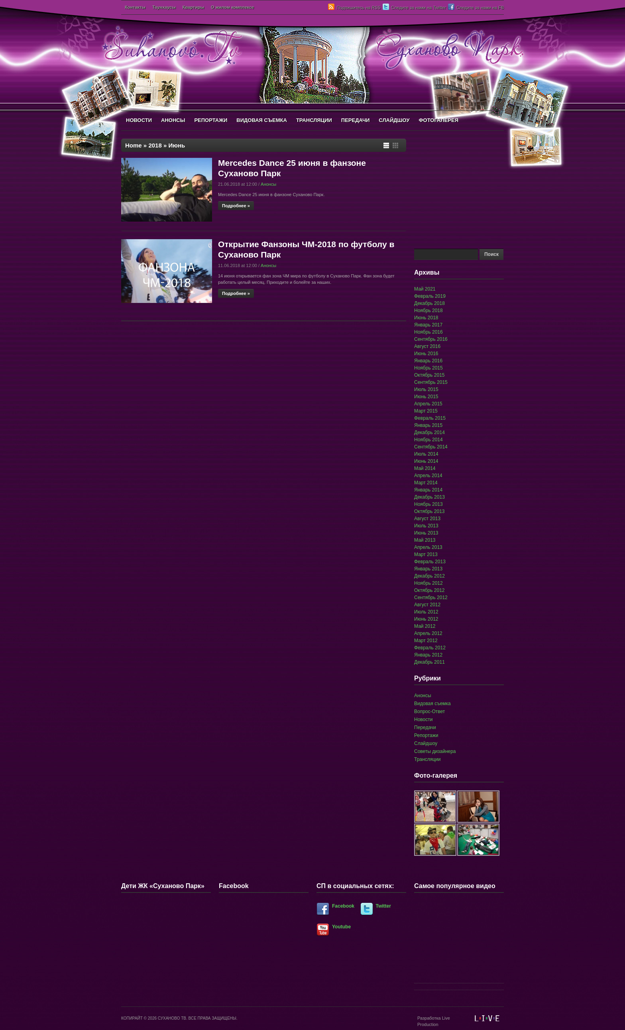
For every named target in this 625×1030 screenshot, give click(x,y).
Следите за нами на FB (480, 7)
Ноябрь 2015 (428, 368)
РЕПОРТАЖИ (210, 120)
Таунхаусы (164, 7)
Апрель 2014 (428, 475)
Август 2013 (427, 518)
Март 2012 (426, 640)
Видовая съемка (432, 703)
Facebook (343, 906)
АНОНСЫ (173, 120)
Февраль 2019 (430, 296)
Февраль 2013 (430, 561)
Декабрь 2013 (429, 497)
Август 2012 (427, 604)
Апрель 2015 (428, 404)
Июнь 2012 (426, 619)
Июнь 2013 (426, 533)
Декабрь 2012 (429, 576)
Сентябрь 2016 (431, 339)
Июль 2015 (426, 389)
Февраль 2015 (430, 418)
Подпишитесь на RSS (358, 7)
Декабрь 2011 (429, 662)
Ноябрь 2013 (428, 504)
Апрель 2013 (428, 547)
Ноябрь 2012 (428, 583)
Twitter (383, 906)
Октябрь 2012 (429, 590)
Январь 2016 (428, 361)
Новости (423, 719)
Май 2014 (425, 468)
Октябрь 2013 (429, 511)
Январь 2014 (428, 490)
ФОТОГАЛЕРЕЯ (438, 120)
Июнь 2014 (426, 461)
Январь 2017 (428, 325)
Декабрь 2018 (429, 303)
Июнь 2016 (426, 353)
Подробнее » (236, 205)
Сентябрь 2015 (431, 382)
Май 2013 (425, 540)
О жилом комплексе (232, 7)
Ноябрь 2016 (428, 332)
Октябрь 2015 (429, 375)
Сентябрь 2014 (431, 447)
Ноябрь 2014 (428, 439)
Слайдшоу (425, 743)
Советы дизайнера (435, 751)
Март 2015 (426, 411)
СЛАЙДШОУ (394, 120)
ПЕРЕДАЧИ (355, 120)
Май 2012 (425, 626)
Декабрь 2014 (429, 432)
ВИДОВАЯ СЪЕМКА (261, 120)
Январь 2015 (428, 425)
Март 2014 (426, 483)
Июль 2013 (426, 526)
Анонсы (268, 184)
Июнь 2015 (426, 396)
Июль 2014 (426, 454)
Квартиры (193, 7)
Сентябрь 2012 (431, 597)
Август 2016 (427, 346)
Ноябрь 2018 (428, 310)
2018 (154, 145)
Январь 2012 (428, 655)
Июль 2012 (426, 612)
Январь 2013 (428, 569)
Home (133, 145)
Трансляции (427, 759)
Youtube (341, 927)
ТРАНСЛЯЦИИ (314, 120)
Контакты (135, 7)
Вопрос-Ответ (429, 711)
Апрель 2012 (428, 633)
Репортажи (426, 735)
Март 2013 (426, 554)
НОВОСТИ (139, 120)
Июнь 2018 (426, 317)
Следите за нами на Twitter (418, 7)
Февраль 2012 (430, 648)
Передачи (425, 727)
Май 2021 (425, 289)
